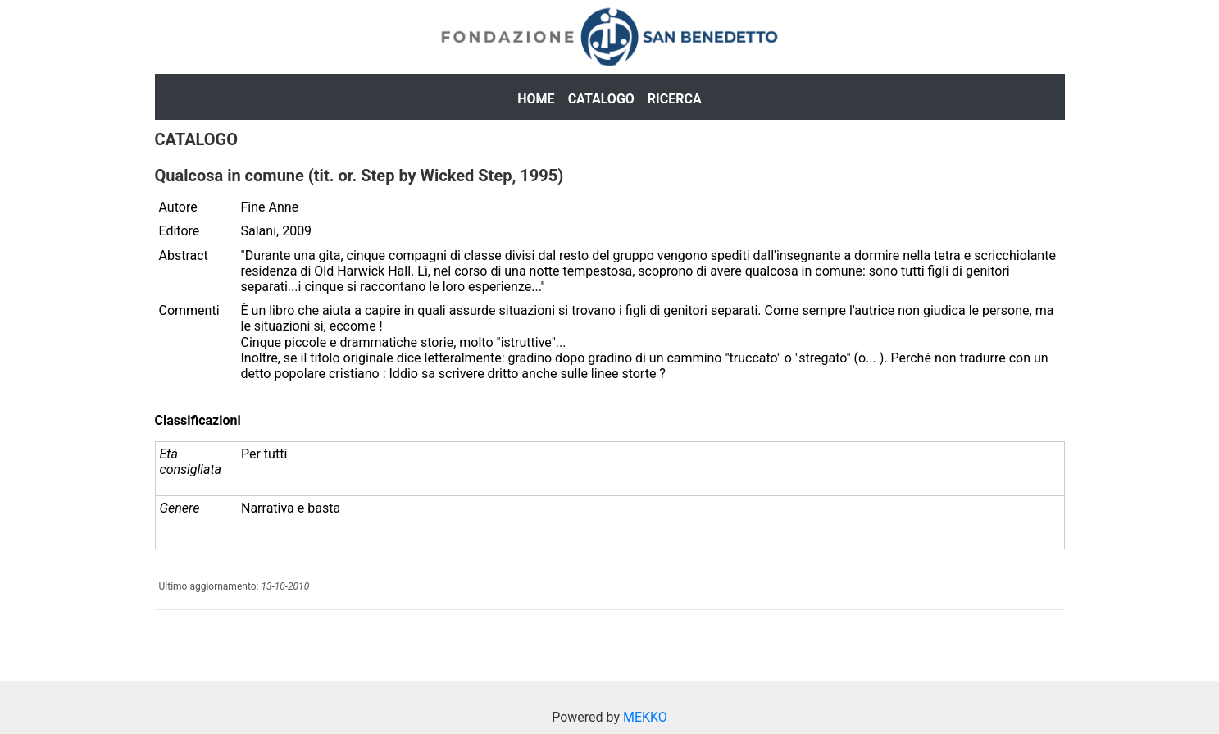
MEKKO (645, 717)
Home (535, 99)
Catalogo (601, 99)
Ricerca (675, 99)
